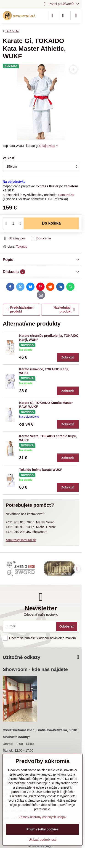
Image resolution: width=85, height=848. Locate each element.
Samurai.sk (66, 195)
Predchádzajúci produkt (20, 309)
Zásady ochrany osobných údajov (42, 817)
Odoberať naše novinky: (41, 614)
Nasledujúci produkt (64, 309)
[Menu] (76, 15)
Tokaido (21, 246)
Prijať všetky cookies (43, 829)
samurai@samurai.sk (21, 540)
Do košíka (51, 223)
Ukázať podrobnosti (42, 839)
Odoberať (66, 626)
